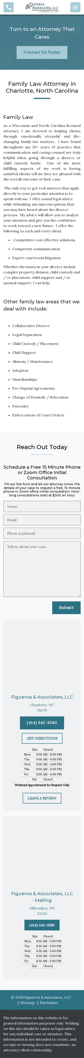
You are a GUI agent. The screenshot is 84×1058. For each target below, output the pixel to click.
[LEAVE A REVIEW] (42, 798)
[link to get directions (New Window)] (42, 707)
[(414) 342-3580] (42, 722)
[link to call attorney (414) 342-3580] (9, 7)
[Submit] (66, 607)
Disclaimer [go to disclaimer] (49, 1002)
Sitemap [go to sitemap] (27, 1002)
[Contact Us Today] (42, 52)
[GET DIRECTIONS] (42, 738)
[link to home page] (42, 7)
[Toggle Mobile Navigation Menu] (75, 7)
